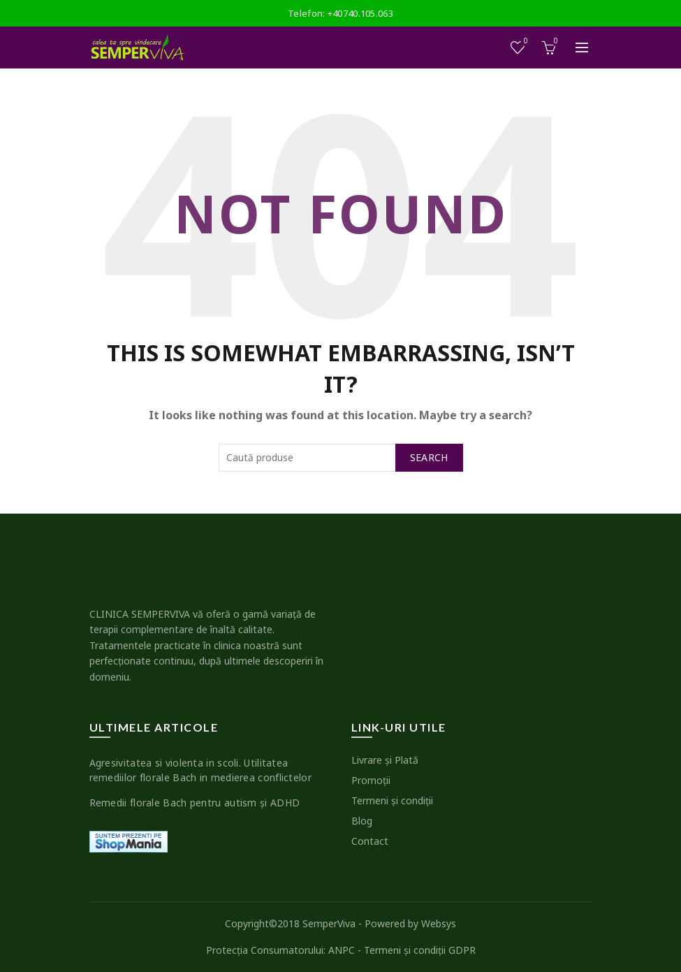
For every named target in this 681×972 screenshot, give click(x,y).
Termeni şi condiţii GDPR (420, 950)
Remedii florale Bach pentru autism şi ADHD (194, 802)
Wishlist (524, 41)
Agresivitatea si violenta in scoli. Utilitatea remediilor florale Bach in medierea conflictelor (200, 770)
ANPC (341, 950)
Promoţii (370, 780)
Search (429, 457)
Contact (369, 841)
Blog (361, 820)
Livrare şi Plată (384, 760)
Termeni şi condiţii (392, 800)
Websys (438, 923)
